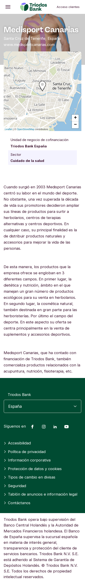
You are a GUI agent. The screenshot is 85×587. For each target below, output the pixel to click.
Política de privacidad (25, 451)
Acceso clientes (68, 7)
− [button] (75, 124)
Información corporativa (27, 460)
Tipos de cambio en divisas (29, 477)
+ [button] (75, 118)
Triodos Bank (19, 394)
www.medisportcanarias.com (29, 44)
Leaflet (8, 129)
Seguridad (15, 486)
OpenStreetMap (25, 129)
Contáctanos (17, 503)
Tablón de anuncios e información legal (40, 494)
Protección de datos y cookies (33, 468)
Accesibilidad (17, 443)
